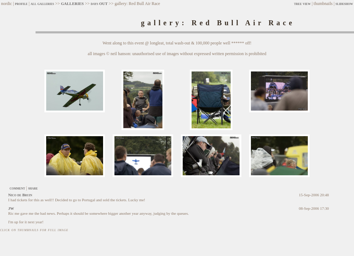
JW (11, 208)
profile (21, 3)
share (33, 188)
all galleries (42, 3)
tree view (302, 3)
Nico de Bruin (20, 195)
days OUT (99, 3)
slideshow (344, 3)
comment (17, 188)
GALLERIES (72, 3)
